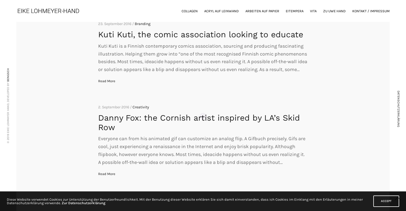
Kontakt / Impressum (371, 11)
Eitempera (294, 11)
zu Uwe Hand (334, 11)
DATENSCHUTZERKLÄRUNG (398, 109)
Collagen (190, 11)
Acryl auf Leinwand (221, 11)
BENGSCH (8, 74)
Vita (313, 11)
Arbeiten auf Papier (262, 11)
